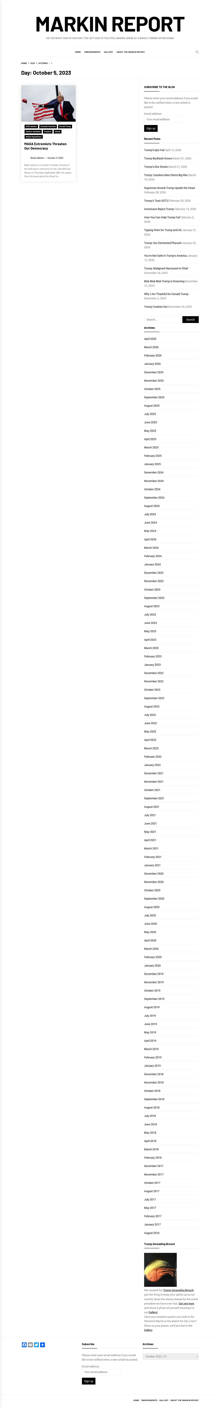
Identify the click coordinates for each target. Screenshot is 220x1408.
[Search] (197, 52)
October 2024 (152, 489)
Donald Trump (65, 126)
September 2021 (154, 798)
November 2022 (154, 681)
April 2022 (150, 739)
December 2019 (153, 973)
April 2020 (150, 940)
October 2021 (152, 790)
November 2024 (154, 481)
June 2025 (150, 422)
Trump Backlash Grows (158, 158)
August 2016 (151, 1233)
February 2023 (153, 656)
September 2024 (154, 497)
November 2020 (154, 882)
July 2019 (150, 1015)
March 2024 (151, 547)
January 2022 (152, 765)
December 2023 (153, 572)
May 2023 (150, 631)
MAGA (57, 132)
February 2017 (153, 1216)
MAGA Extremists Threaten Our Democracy (45, 146)
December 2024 (153, 472)
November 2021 (154, 781)
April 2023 (150, 639)
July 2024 (150, 514)
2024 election (31, 126)
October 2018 (152, 1090)
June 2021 (150, 823)
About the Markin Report (131, 52)
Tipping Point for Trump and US (163, 230)
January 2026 (152, 363)
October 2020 (152, 890)
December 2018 (153, 1074)
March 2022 (151, 748)
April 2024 (150, 539)
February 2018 (153, 1157)
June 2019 (150, 1024)
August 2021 (151, 806)
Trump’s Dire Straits (156, 166)
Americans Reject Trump (159, 209)
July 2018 (150, 1115)
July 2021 (150, 815)
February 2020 (153, 957)
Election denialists (33, 132)
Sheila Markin (37, 158)
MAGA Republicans (34, 137)
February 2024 (153, 556)
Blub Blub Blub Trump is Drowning (164, 281)
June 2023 (150, 622)
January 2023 (152, 664)
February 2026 (153, 355)
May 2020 (150, 932)
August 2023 (151, 606)
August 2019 (151, 1007)
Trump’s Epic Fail (154, 150)
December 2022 (153, 673)
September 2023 (154, 597)
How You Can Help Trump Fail (162, 217)
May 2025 (150, 430)
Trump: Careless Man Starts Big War (166, 175)
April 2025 (150, 439)
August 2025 (151, 405)
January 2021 (152, 865)
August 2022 (151, 706)
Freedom (47, 132)
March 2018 (151, 1149)
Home (78, 52)
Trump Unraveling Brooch (178, 1290)
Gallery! (153, 1312)
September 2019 (154, 998)
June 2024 (150, 522)
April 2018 (150, 1141)
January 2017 (152, 1224)
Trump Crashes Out (156, 306)
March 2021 (151, 848)
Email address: (153, 113)
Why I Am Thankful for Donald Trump (166, 294)
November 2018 (154, 1082)
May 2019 (150, 1032)
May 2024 (150, 531)
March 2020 (151, 948)
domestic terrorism (48, 126)
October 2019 (152, 990)
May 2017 (150, 1207)
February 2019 (153, 1057)
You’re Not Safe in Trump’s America (165, 255)
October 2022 (152, 689)
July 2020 (150, 915)
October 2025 (152, 389)
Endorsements (92, 52)
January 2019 (152, 1065)
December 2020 (153, 873)
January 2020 (152, 965)
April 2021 (150, 840)
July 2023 (150, 614)
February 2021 (153, 857)
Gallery (108, 52)
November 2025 (154, 380)
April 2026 (150, 338)
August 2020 (151, 907)
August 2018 (151, 1107)
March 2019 (151, 1049)
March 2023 (151, 648)
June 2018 (150, 1124)
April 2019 (150, 1040)
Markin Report (110, 23)
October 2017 (152, 1182)
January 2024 (152, 564)
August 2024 (151, 506)
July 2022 (150, 714)
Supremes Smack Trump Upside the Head (169, 188)
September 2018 (154, 1099)
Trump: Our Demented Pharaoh (163, 243)
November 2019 (154, 982)
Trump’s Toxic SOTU (156, 200)
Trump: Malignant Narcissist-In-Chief (166, 268)
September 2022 (154, 698)
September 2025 (154, 397)
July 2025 (150, 414)
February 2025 (153, 455)
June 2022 (150, 723)
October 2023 (152, 589)
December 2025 (153, 372)
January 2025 (152, 464)
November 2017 (154, 1174)
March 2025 (151, 447)
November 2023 (154, 581)
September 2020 (154, 898)
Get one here (186, 1303)
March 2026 (151, 347)
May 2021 (150, 831)
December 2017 (153, 1166)
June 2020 (150, 923)
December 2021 (153, 773)
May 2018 (150, 1132)
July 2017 (150, 1199)
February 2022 (153, 756)
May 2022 (150, 731)
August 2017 (151, 1191)
